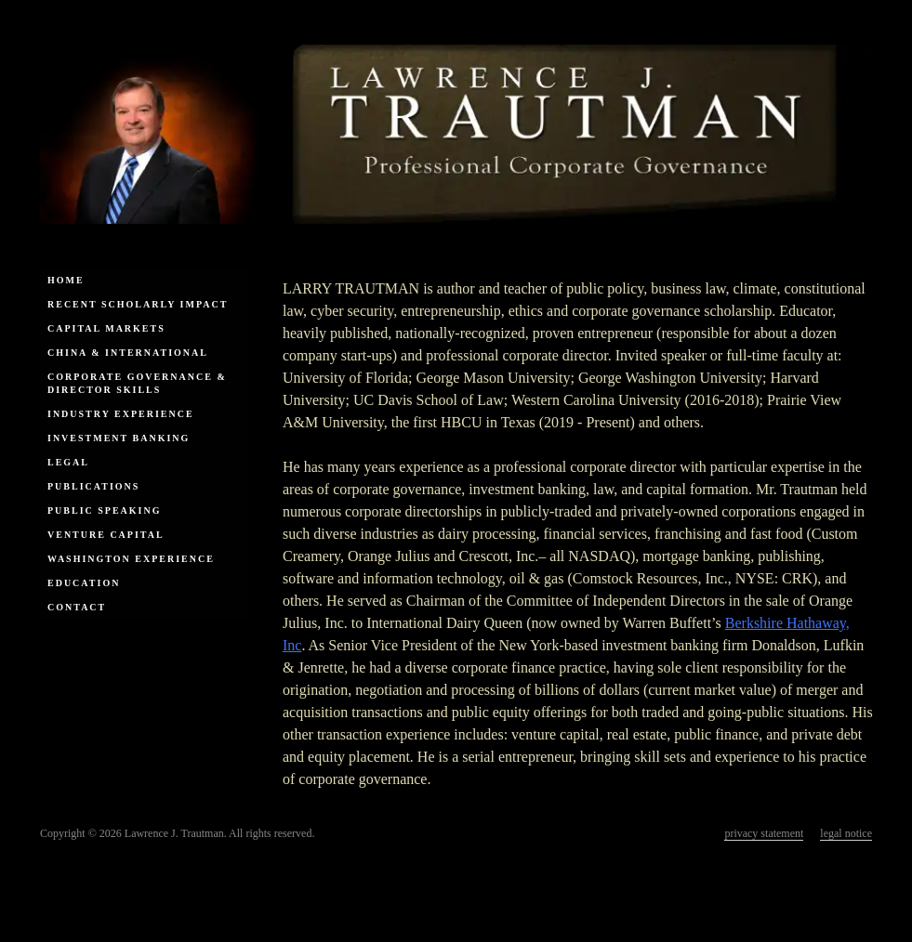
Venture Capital (106, 535)
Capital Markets (106, 328)
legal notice (846, 833)
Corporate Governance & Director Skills (137, 383)
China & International (127, 352)
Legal (68, 462)
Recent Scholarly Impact (137, 304)
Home (66, 280)
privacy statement (763, 833)
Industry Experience (120, 414)
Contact (76, 607)
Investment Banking (118, 438)
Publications (93, 486)
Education (83, 583)
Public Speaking (104, 510)
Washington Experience (131, 559)
